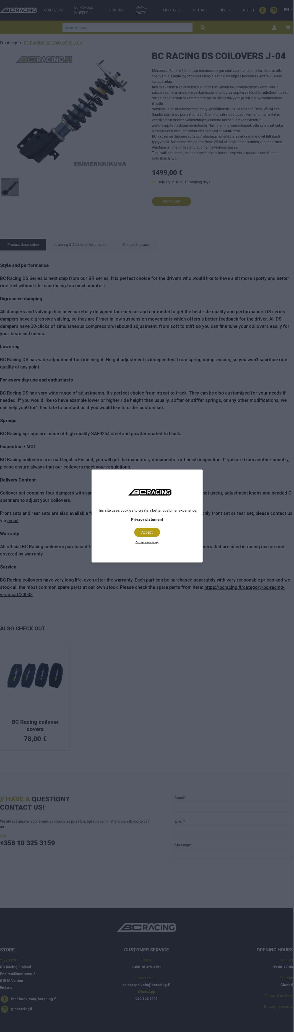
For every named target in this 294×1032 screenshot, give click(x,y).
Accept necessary (147, 542)
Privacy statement (147, 519)
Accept (147, 532)
